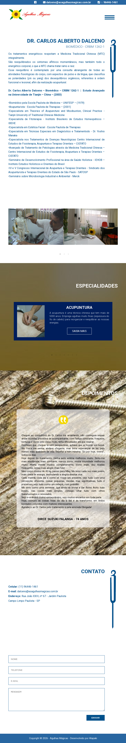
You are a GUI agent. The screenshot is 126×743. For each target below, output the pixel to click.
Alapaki (93, 738)
